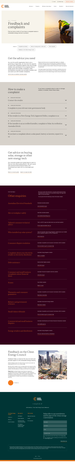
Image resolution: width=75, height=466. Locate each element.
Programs (38, 6)
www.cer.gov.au (41, 237)
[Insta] (34, 403)
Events (55, 6)
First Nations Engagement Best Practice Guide (21, 425)
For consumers (30, 420)
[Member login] (60, 1)
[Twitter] (37, 403)
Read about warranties (42, 295)
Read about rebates (42, 305)
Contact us (10, 417)
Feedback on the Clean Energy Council (26, 49)
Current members (11, 421)
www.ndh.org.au (41, 265)
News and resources (70, 6)
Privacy (39, 456)
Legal (35, 456)
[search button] (54, 1)
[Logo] (37, 399)
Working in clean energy (47, 6)
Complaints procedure (23, 46)
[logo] (5, 6)
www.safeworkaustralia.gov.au (44, 216)
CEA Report (20, 416)
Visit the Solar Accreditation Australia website (17, 74)
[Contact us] (14, 382)
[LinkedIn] (36, 403)
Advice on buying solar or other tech (38, 46)
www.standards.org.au (42, 206)
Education (61, 6)
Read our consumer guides (13, 172)
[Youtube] (39, 403)
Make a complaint (41, 256)
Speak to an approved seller (26, 172)
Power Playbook (21, 418)
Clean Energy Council (37, 458)
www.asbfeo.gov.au (42, 324)
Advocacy (31, 6)
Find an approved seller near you (44, 226)
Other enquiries (52, 46)
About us (9, 419)
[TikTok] (41, 404)
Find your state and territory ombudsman (46, 334)
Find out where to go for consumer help (46, 246)
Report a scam (41, 286)
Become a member (69, 1)
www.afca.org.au (41, 275)
